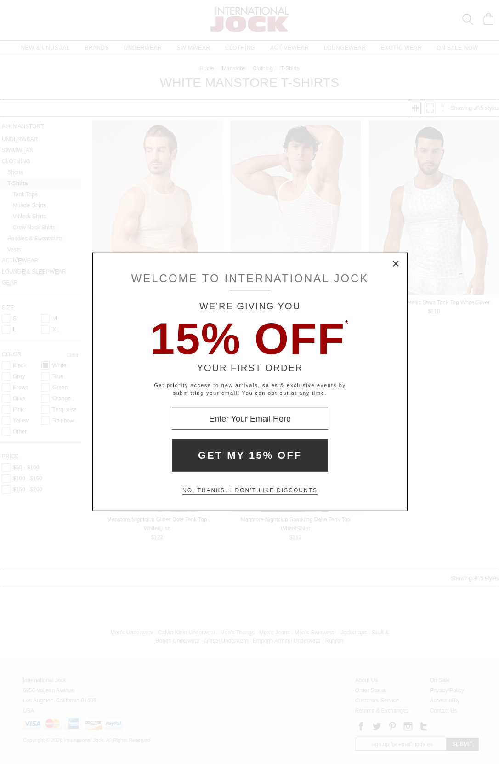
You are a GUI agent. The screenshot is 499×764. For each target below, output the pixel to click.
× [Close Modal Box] (396, 264)
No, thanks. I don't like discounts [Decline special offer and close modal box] (250, 490)
